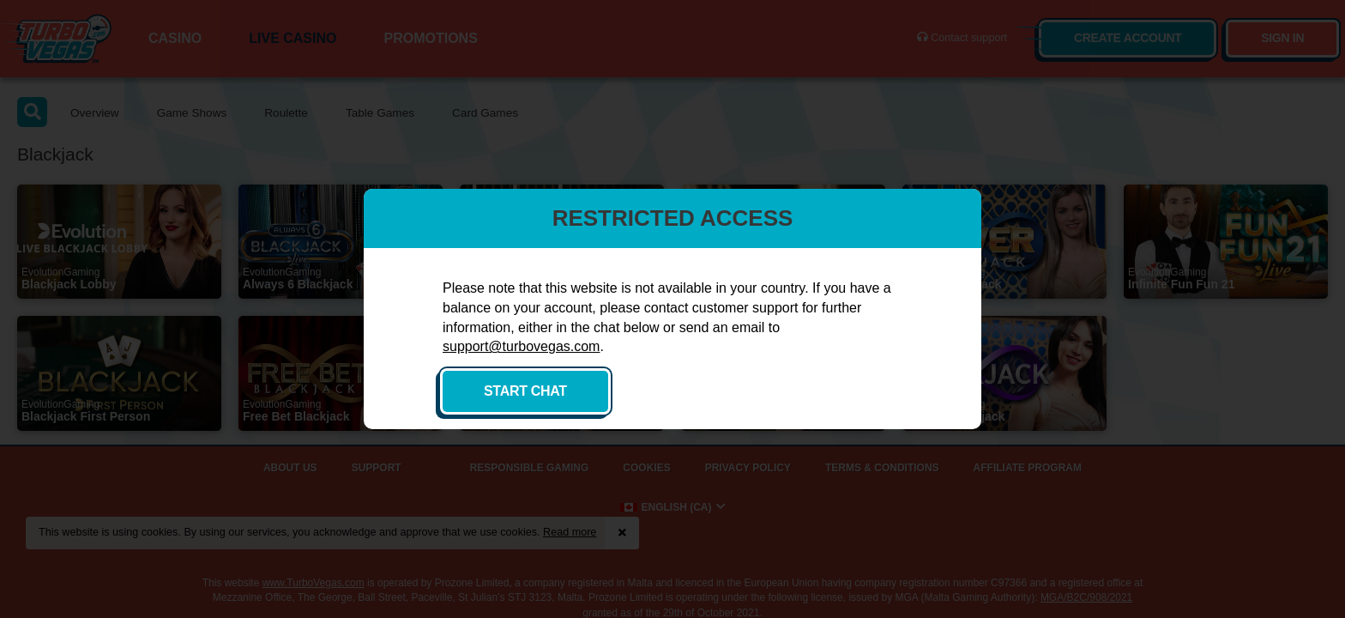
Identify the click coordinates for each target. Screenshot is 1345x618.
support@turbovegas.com (521, 346)
